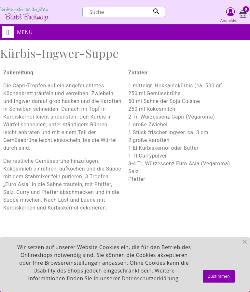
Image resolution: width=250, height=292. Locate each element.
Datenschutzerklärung (150, 278)
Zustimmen (219, 276)
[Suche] (123, 12)
